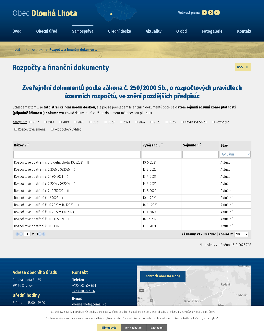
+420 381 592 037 (83, 291)
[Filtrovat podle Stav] (235, 154)
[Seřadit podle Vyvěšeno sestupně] (162, 145)
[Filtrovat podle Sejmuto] (200, 154)
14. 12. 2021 (150, 219)
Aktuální (227, 162)
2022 (111, 122)
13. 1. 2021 (149, 226)
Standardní (210, 12)
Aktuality (154, 31)
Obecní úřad (46, 31)
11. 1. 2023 (149, 212)
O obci (181, 31)
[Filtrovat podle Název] (77, 154)
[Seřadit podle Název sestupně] (28, 145)
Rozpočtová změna (32, 129)
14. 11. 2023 (150, 205)
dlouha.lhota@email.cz (89, 304)
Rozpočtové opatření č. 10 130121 (41, 226)
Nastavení (156, 327)
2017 (36, 122)
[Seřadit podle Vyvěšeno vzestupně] (162, 143)
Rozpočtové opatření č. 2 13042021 (42, 176)
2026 (172, 122)
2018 (50, 122)
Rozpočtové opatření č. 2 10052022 (42, 191)
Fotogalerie (212, 31)
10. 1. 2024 (149, 198)
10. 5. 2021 (149, 162)
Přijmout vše (108, 327)
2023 (126, 122)
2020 (81, 122)
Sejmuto (191, 145)
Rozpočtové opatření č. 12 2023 (39, 198)
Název (20, 145)
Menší (217, 12)
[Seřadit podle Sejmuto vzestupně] (201, 143)
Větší (204, 12)
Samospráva (35, 49)
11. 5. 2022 (149, 191)
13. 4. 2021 (149, 176)
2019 (66, 122)
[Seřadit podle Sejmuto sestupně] (201, 145)
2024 (141, 122)
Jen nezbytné (133, 327)
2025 (157, 122)
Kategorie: (20, 122)
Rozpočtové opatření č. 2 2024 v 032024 (45, 183)
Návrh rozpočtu (196, 122)
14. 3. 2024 (149, 183)
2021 (96, 122)
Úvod (16, 49)
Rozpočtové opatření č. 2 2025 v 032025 (45, 169)
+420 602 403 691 (84, 285)
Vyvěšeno (151, 145)
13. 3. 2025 (149, 169)
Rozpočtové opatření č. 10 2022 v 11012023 (47, 212)
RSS (243, 67)
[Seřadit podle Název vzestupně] (28, 143)
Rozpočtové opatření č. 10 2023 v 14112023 (47, 205)
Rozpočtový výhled (68, 129)
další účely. (209, 312)
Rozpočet (222, 122)
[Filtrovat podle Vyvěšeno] (161, 154)
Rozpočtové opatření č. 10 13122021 (42, 219)
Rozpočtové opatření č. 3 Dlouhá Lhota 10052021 (52, 162)
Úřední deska (119, 31)
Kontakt (244, 31)
